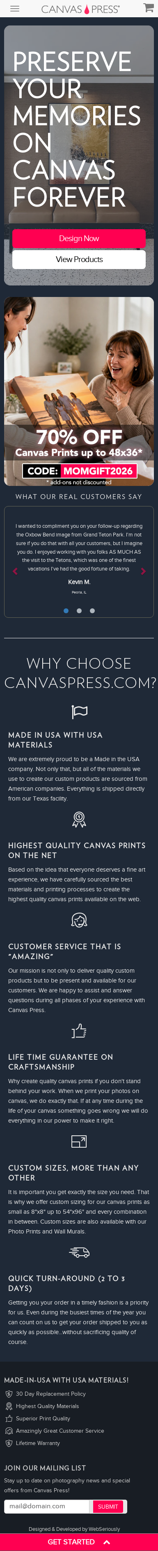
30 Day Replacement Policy (51, 1394)
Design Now (79, 239)
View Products (79, 260)
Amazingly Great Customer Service (60, 1431)
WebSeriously (104, 1529)
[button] (15, 562)
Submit (108, 1507)
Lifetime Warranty (38, 1443)
